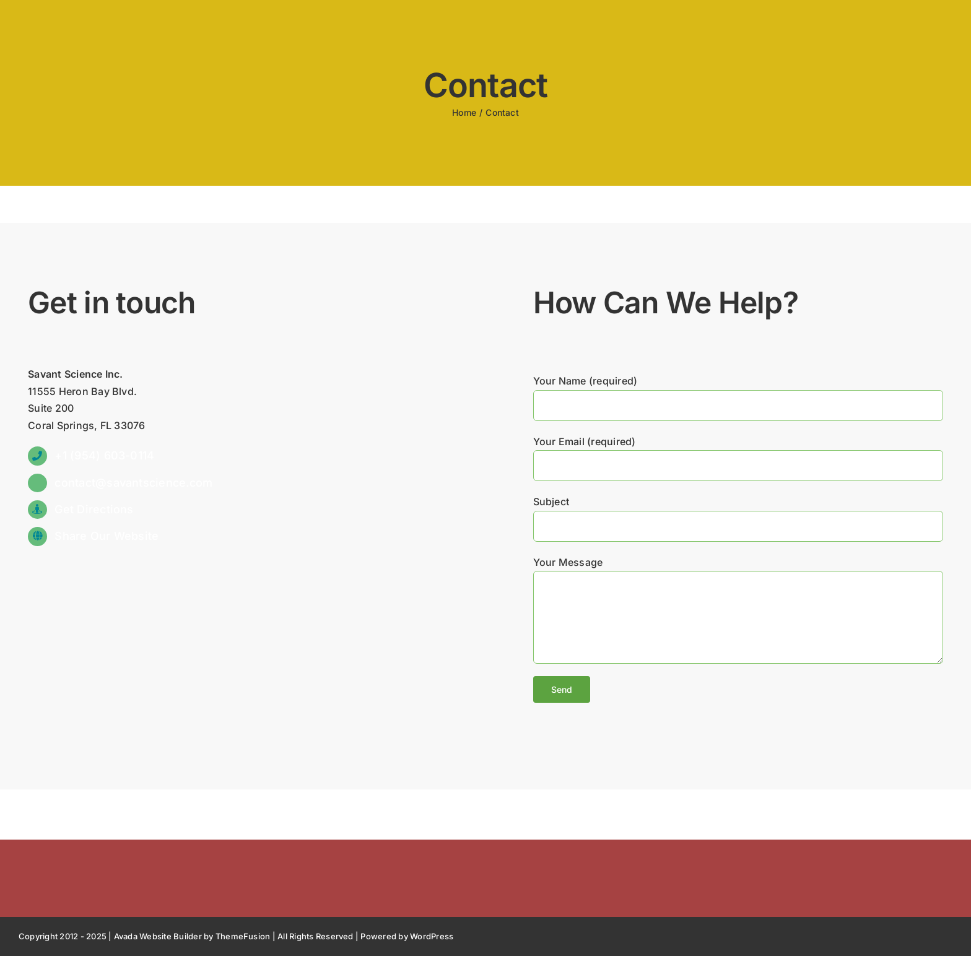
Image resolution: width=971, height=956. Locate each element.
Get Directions (93, 509)
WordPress (431, 936)
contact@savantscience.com (133, 482)
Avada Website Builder (158, 936)
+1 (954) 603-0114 (104, 455)
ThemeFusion (243, 936)
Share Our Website (106, 535)
